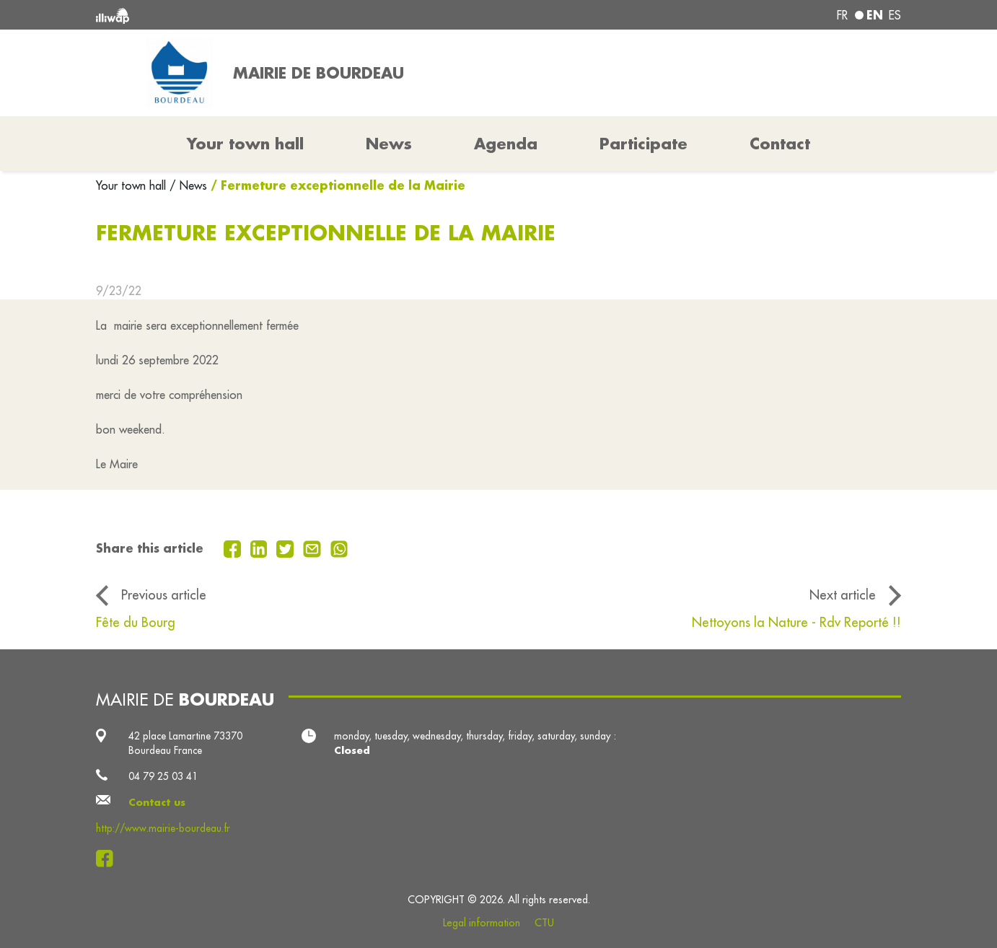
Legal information (481, 922)
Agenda (505, 143)
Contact (780, 143)
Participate (643, 143)
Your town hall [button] (245, 143)
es (895, 15)
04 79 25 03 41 (163, 776)
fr (842, 15)
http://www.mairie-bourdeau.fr (163, 828)
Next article (842, 594)
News (389, 143)
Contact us (156, 802)
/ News (188, 185)
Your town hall (133, 185)
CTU (544, 922)
